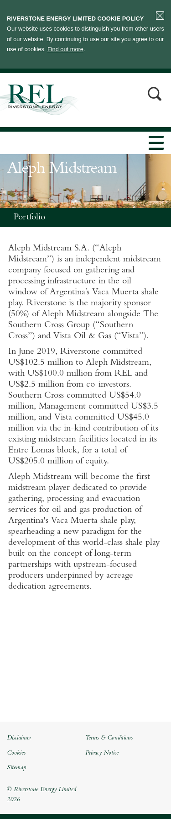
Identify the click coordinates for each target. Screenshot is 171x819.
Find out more (65, 49)
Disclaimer (19, 738)
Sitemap (16, 768)
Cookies (16, 753)
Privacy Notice (102, 753)
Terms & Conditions (109, 738)
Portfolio (29, 217)
